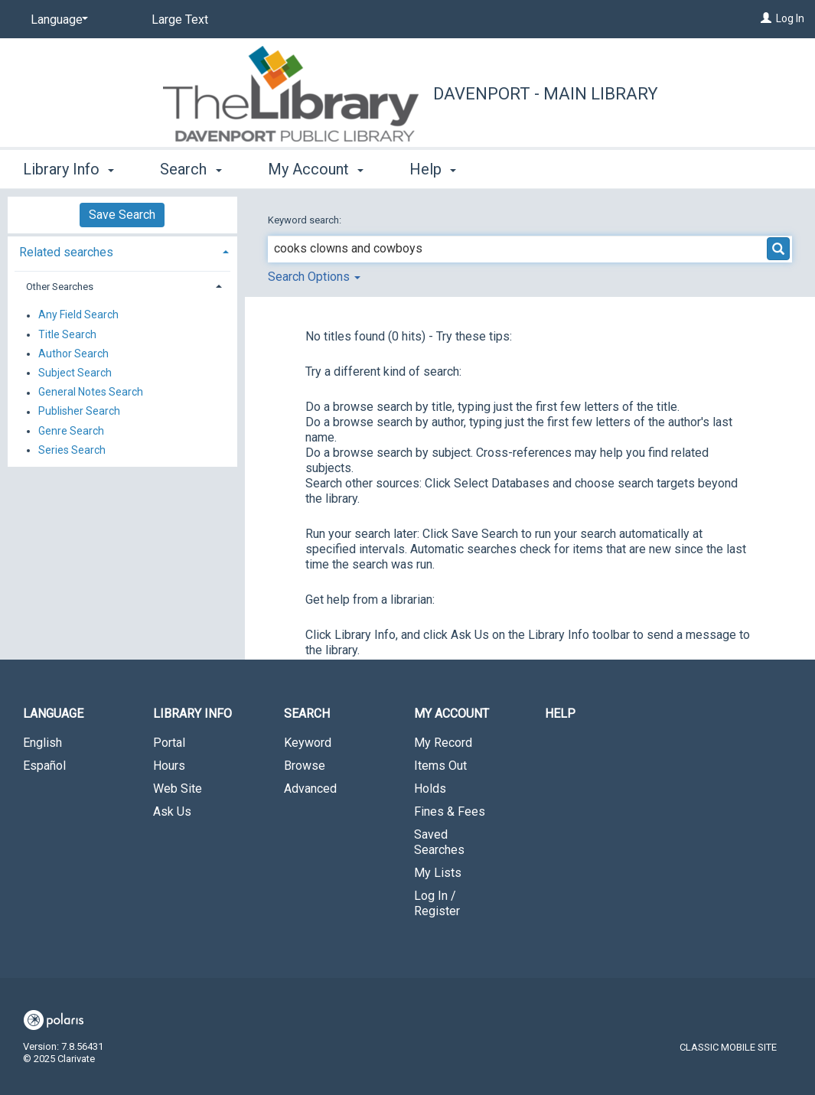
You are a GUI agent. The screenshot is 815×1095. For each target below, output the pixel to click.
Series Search (72, 450)
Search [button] (190, 169)
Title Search (67, 334)
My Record (443, 742)
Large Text (180, 19)
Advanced (310, 788)
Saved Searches (439, 842)
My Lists (437, 872)
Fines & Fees (449, 811)
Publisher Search (79, 412)
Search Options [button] (314, 276)
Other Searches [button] (59, 286)
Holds (430, 788)
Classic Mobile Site (728, 1047)
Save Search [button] (122, 214)
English (42, 742)
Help (560, 713)
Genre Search (71, 431)
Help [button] (432, 169)
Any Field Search (78, 315)
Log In (790, 18)
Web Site (177, 788)
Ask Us (172, 811)
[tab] (122, 250)
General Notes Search (90, 392)
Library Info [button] (68, 169)
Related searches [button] (66, 252)
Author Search (73, 353)
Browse (304, 765)
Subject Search (75, 373)
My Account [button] (315, 169)
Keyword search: (306, 220)
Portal (169, 742)
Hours (169, 765)
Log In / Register (437, 903)
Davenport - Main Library (545, 93)
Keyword (307, 742)
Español (44, 765)
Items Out (440, 765)
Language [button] (53, 713)
